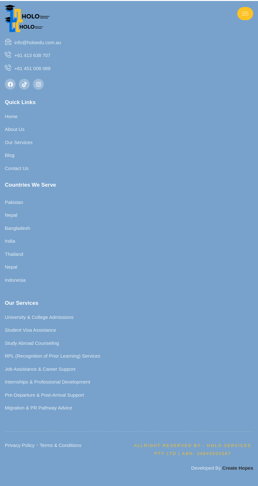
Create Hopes (237, 468)
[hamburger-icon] (245, 13)
